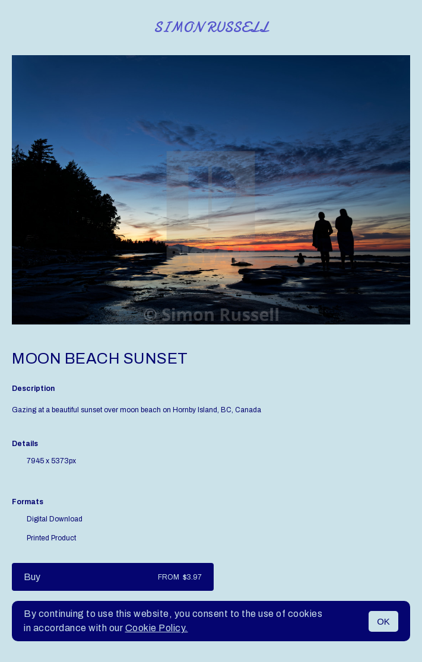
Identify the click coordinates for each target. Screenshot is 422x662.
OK (383, 621)
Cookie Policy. (156, 628)
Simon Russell (211, 27)
